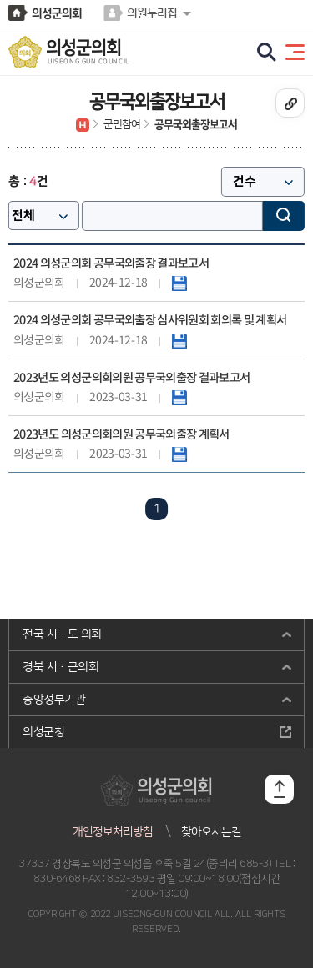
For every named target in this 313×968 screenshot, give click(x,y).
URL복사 (290, 103)
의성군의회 (57, 13)
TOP (279, 789)
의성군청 (43, 732)
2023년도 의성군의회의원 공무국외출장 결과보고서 (131, 378)
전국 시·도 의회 (62, 634)
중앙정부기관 (54, 699)
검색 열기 (267, 52)
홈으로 (82, 125)
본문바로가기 (0, 0)
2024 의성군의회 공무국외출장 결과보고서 (111, 264)
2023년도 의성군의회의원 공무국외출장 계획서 (121, 435)
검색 (284, 216)
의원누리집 (152, 13)
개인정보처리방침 (113, 832)
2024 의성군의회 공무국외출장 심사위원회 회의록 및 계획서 (150, 320)
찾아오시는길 (211, 832)
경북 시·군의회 (60, 667)
